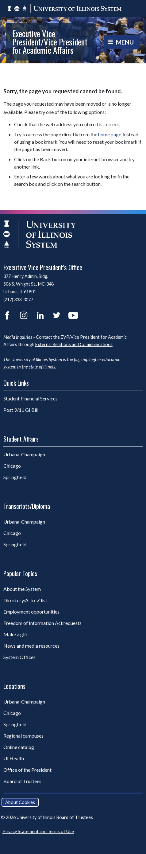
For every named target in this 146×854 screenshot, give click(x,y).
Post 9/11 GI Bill (20, 410)
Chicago (27, 465)
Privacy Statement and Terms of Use (38, 831)
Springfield (30, 477)
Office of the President (27, 770)
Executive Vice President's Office (42, 267)
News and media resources (31, 646)
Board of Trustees (22, 781)
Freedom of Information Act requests (42, 623)
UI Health (13, 758)
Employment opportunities (31, 611)
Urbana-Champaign (40, 454)
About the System (22, 589)
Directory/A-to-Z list (25, 600)
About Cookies (20, 802)
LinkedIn (40, 315)
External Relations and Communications (74, 344)
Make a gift (15, 634)
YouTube (73, 315)
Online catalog (18, 747)
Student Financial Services (30, 398)
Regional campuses (23, 736)
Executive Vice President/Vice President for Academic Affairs (49, 41)
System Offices (19, 657)
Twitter (56, 315)
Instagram (23, 315)
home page (109, 134)
